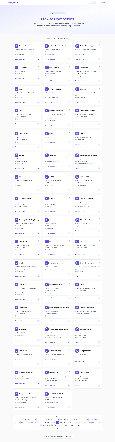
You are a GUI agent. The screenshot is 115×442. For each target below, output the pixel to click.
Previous (57, 417)
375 (80, 419)
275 (67, 419)
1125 (56, 425)
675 (32, 422)
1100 (53, 425)
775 (77, 422)
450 (90, 419)
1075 (50, 425)
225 (61, 419)
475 (93, 419)
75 (41, 419)
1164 (72, 425)
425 (87, 419)
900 (93, 422)
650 (29, 422)
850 (87, 422)
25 (35, 419)
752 (55, 422)
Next (58, 428)
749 (45, 422)
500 (96, 419)
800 (80, 422)
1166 (79, 425)
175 (54, 419)
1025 (43, 425)
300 (71, 419)
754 (61, 422)
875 (90, 422)
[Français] (92, 2)
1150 (59, 425)
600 (22, 422)
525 (99, 419)
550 (16, 422)
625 (25, 422)
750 (48, 422)
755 (64, 422)
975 (37, 425)
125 (48, 419)
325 (74, 419)
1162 (66, 425)
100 (45, 419)
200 (58, 419)
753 (58, 422)
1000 (40, 425)
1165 (75, 425)
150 (51, 419)
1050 (46, 425)
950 (100, 422)
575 (19, 422)
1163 (69, 425)
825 (84, 422)
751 (51, 422)
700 (35, 422)
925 (96, 422)
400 (83, 419)
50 (38, 419)
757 (71, 422)
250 (64, 419)
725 (38, 422)
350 (77, 419)
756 (67, 422)
